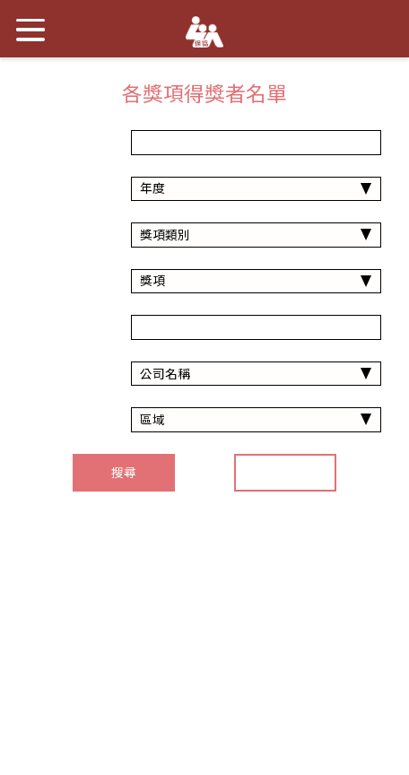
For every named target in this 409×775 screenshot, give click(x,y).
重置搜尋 (285, 473)
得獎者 (70, 327)
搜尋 (123, 473)
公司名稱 (70, 374)
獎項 (70, 281)
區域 (70, 420)
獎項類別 (70, 235)
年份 (70, 142)
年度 (70, 188)
